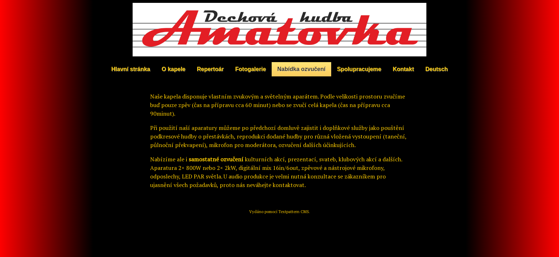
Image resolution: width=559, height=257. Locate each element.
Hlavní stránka (130, 69)
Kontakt (403, 69)
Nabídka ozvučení (301, 69)
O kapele (173, 69)
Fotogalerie (250, 69)
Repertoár (210, 69)
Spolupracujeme (359, 69)
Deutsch (436, 69)
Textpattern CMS (293, 211)
